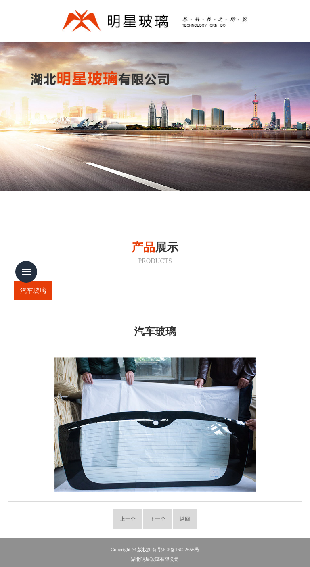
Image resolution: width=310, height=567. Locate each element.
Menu (26, 272)
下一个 (157, 519)
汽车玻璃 (33, 290)
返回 (185, 519)
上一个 (128, 519)
